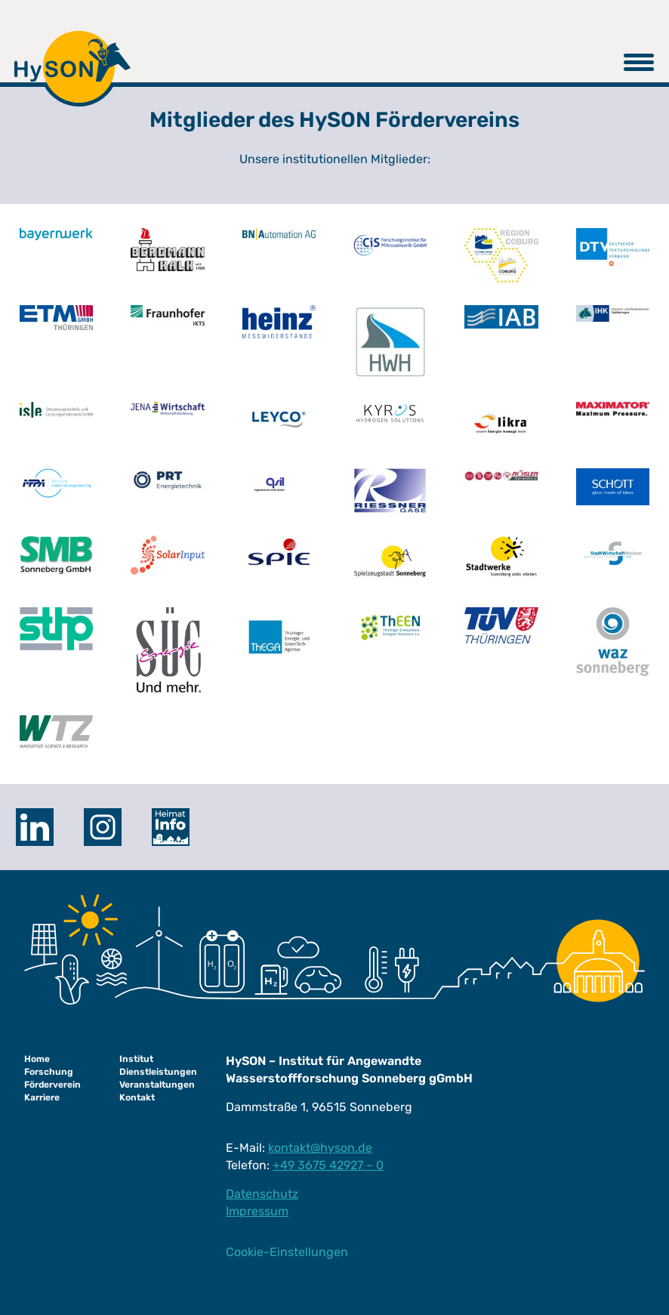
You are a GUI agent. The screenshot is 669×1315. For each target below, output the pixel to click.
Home (37, 1059)
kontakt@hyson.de (320, 1148)
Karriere (42, 1097)
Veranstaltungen (157, 1084)
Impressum (257, 1211)
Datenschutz (262, 1194)
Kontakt (137, 1097)
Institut (136, 1059)
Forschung (48, 1072)
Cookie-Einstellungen (287, 1252)
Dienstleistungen (158, 1072)
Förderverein (52, 1084)
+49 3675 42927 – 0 (328, 1165)
